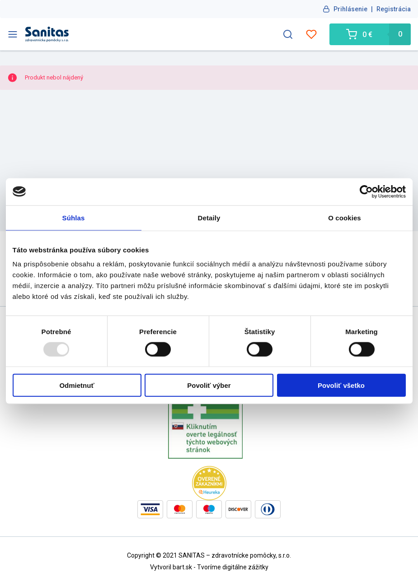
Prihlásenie (350, 9)
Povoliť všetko (341, 385)
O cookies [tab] (344, 217)
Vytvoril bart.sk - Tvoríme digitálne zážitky (209, 567)
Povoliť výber (208, 385)
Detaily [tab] (209, 217)
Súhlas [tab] (73, 217)
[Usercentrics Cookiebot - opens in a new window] (366, 191)
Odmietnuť (76, 385)
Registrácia (393, 9)
